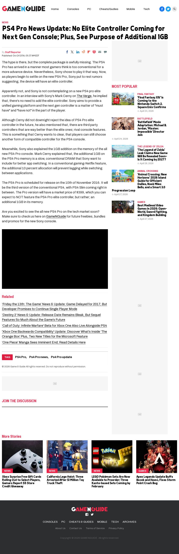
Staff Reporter (13, 52)
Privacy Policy (116, 528)
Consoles (73, 9)
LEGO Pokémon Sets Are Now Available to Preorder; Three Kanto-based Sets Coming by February (111, 481)
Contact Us (75, 528)
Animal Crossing (147, 171)
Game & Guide (17, 366)
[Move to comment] (105, 52)
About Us (60, 528)
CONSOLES (50, 521)
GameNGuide (56, 216)
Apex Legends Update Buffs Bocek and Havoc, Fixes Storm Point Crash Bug (155, 480)
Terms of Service (95, 528)
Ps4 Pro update (61, 357)
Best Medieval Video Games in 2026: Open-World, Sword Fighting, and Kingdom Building (152, 210)
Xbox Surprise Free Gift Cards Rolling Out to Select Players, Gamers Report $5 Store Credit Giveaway (21, 481)
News (5, 22)
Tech (146, 9)
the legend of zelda (150, 146)
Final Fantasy (145, 94)
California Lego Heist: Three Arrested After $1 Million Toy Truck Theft (65, 480)
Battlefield (144, 118)
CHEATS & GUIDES (81, 521)
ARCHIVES (129, 521)
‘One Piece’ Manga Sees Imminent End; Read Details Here (44, 342)
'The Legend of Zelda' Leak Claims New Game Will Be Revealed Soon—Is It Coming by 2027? (152, 154)
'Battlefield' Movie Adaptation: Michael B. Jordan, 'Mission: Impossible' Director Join (151, 128)
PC (89, 9)
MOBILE (102, 521)
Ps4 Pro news (38, 357)
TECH (115, 521)
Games (141, 202)
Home (55, 9)
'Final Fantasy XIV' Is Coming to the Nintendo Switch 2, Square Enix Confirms (151, 102)
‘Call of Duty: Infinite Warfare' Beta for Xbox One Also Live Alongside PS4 (54, 325)
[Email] (99, 52)
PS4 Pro (20, 357)
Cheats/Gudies (108, 9)
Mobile (131, 9)
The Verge (84, 96)
